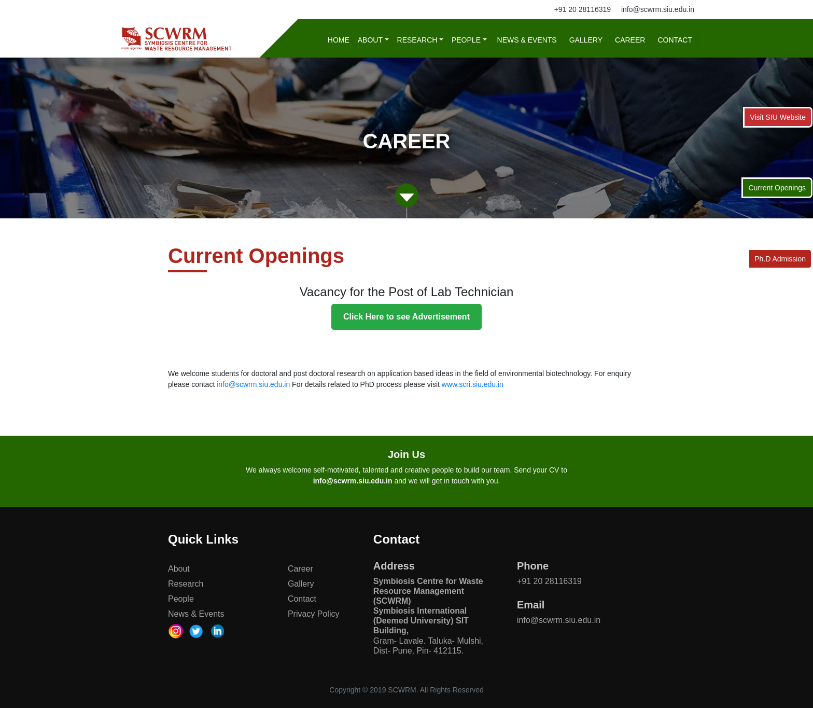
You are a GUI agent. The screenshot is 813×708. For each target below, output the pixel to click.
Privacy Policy (314, 613)
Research (417, 40)
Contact (674, 40)
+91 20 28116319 (582, 9)
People (466, 40)
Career (630, 40)
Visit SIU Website (778, 117)
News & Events (527, 40)
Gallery (585, 40)
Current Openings (777, 188)
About (370, 40)
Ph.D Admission (780, 259)
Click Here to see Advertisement (406, 316)
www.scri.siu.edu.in (472, 384)
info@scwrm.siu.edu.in (657, 9)
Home (338, 40)
